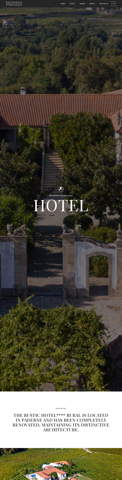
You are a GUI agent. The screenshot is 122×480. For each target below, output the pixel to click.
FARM (63, 4)
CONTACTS (103, 4)
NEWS (92, 4)
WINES (82, 4)
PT (114, 4)
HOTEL (72, 4)
